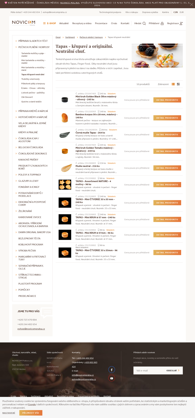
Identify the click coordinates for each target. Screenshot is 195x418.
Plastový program (30, 283)
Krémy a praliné (28, 132)
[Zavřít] (191, 4)
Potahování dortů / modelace (30, 194)
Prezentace (101, 23)
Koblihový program (30, 244)
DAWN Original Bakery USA (34, 232)
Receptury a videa (81, 23)
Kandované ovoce (29, 217)
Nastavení (8, 412)
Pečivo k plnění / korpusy (34, 47)
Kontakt (125, 23)
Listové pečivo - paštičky (33, 92)
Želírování (25, 211)
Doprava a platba (150, 12)
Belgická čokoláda (30, 147)
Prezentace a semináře (88, 396)
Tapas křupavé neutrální (32, 74)
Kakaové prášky (28, 159)
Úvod (58, 37)
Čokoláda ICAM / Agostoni (28, 140)
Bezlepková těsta (29, 238)
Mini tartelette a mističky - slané (33, 68)
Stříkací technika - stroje (30, 276)
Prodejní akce (27, 295)
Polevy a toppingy (29, 174)
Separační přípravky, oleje (30, 267)
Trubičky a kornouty (30, 79)
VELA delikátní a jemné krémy (32, 125)
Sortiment (70, 37)
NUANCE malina (70, 2)
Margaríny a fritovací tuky (32, 258)
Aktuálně (64, 23)
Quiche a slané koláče (31, 101)
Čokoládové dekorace (32, 153)
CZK (176, 12)
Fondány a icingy (28, 186)
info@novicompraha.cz (83, 375)
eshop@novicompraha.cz (55, 12)
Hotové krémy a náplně (32, 117)
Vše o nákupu (131, 12)
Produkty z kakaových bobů (32, 167)
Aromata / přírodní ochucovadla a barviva (33, 225)
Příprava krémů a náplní (33, 111)
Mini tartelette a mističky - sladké (33, 61)
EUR (182, 12)
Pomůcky (24, 289)
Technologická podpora (110, 12)
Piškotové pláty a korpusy (33, 83)
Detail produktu (167, 100)
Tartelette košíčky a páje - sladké (33, 54)
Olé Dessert (27, 97)
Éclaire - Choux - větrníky (33, 88)
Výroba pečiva (27, 250)
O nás (114, 23)
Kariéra (165, 12)
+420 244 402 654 (85, 358)
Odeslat (172, 370)
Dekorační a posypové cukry (32, 203)
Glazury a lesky (28, 180)
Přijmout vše (30, 412)
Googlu (32, 404)
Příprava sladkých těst (33, 40)
